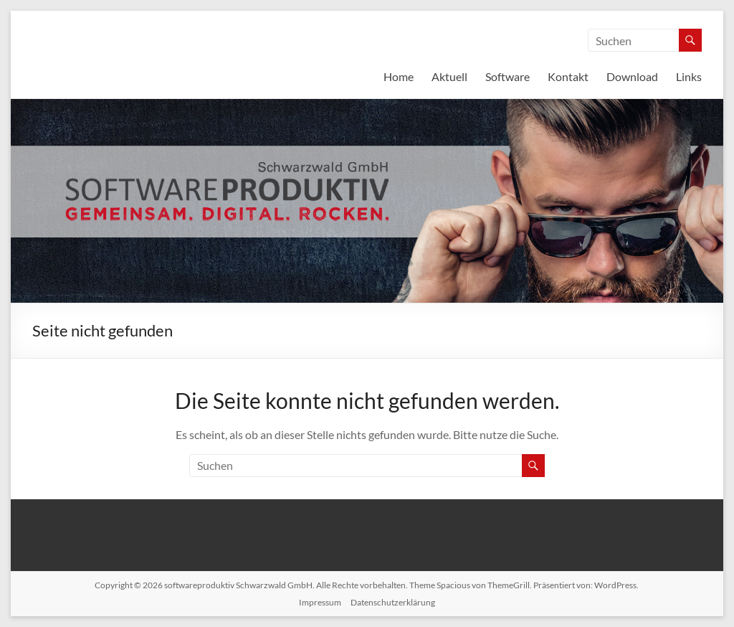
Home (398, 76)
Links (689, 76)
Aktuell (449, 76)
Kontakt (568, 76)
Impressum (320, 602)
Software (507, 76)
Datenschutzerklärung (393, 602)
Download (632, 76)
